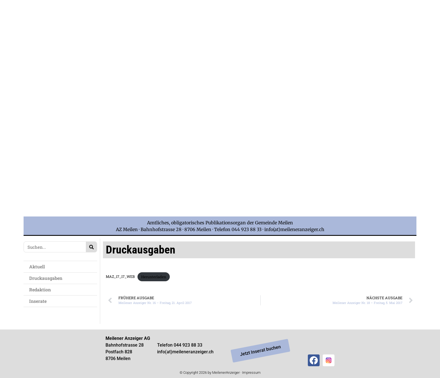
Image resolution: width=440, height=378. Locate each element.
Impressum (251, 372)
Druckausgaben (45, 278)
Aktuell (37, 266)
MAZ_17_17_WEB (120, 277)
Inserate (38, 301)
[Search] (91, 247)
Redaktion (40, 289)
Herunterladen (153, 277)
